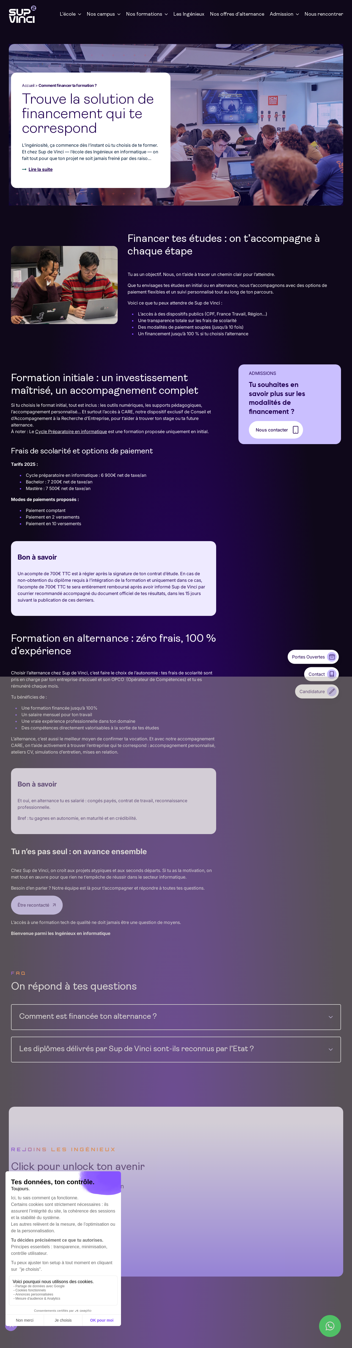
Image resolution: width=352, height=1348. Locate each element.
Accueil (28, 85)
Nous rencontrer (323, 14)
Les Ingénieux (188, 14)
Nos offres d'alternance (237, 14)
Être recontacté (33, 904)
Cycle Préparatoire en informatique (71, 431)
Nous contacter (272, 430)
